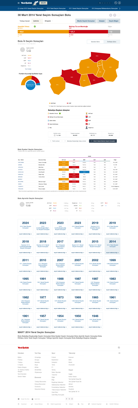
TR (100, 3)
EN (102, 3)
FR (107, 3)
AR (105, 3)
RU (109, 3)
